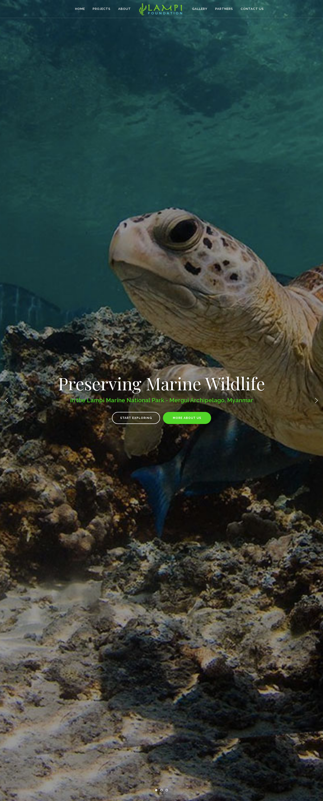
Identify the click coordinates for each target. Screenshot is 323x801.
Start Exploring (136, 418)
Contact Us (252, 9)
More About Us (187, 418)
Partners (224, 9)
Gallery (199, 9)
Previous (7, 401)
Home (80, 9)
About (124, 9)
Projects (101, 9)
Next (316, 401)
